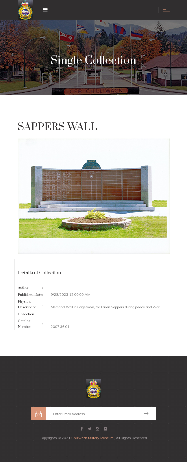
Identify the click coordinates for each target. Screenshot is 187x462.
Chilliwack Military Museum (92, 438)
